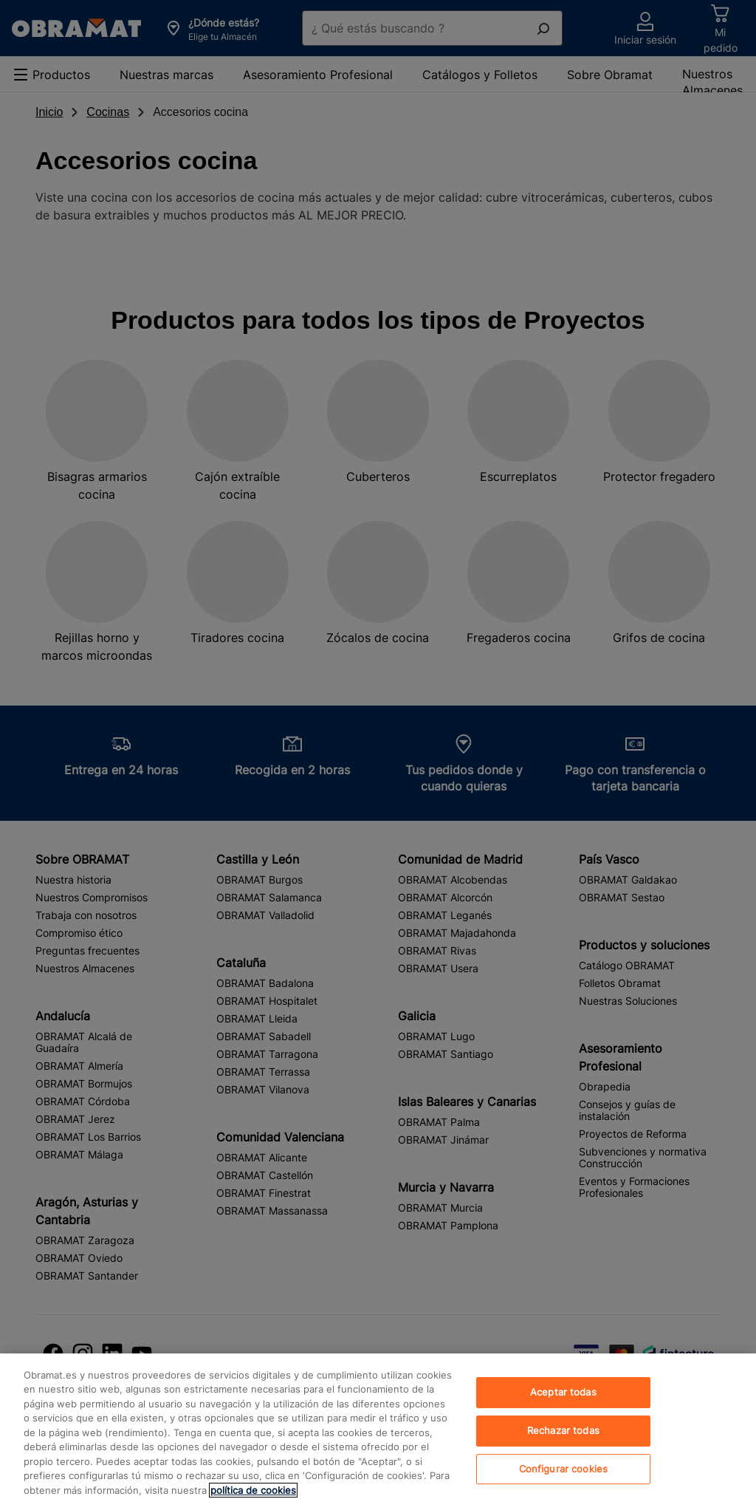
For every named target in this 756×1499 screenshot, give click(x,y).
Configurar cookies (563, 1482)
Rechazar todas (563, 1444)
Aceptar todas (563, 1405)
